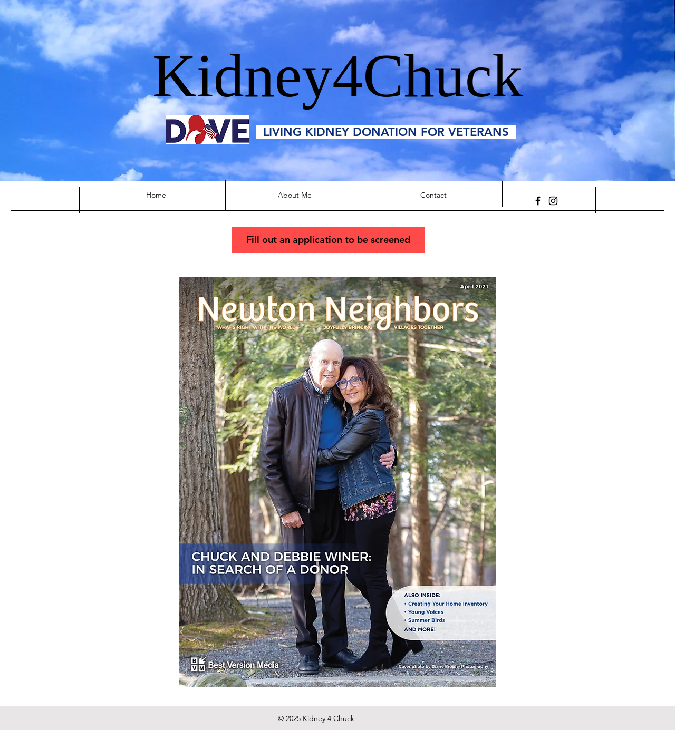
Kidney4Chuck (337, 76)
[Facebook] (538, 201)
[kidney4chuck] (553, 201)
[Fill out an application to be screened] (328, 240)
